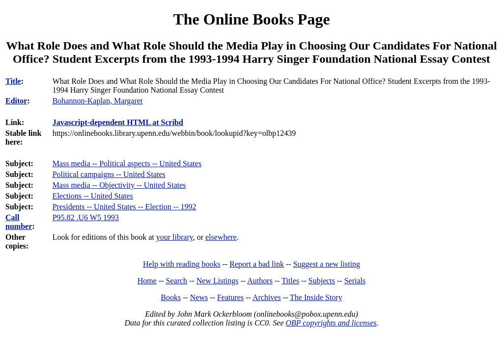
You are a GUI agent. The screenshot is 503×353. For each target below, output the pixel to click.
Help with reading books (182, 264)
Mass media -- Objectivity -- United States (119, 185)
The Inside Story (316, 297)
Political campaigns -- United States (109, 174)
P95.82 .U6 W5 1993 (86, 217)
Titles (290, 281)
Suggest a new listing (326, 264)
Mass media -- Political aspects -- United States (127, 163)
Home (147, 281)
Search (177, 281)
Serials (355, 281)
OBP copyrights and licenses (330, 323)
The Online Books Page (251, 19)
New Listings (217, 281)
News (199, 297)
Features (230, 297)
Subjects (321, 281)
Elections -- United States (93, 196)
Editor (16, 101)
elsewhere (221, 237)
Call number (18, 221)
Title (13, 81)
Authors (260, 281)
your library (174, 237)
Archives (266, 297)
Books (171, 297)
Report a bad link (256, 264)
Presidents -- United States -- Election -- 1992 (124, 206)
